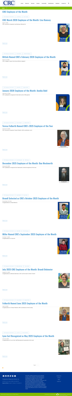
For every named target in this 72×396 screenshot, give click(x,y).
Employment (59, 375)
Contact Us (63, 3)
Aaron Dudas (26, 16)
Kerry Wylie (25, 195)
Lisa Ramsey (18, 16)
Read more (4, 43)
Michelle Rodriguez (27, 53)
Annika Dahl (18, 87)
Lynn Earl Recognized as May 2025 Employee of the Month (28, 336)
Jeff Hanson (27, 160)
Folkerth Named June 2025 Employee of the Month (24, 303)
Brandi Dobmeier (19, 266)
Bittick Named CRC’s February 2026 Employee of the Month (29, 57)
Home (22, 3)
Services (58, 377)
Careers (38, 3)
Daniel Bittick (18, 53)
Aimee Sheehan (25, 332)
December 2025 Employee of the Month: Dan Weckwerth (27, 163)
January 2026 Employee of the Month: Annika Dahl (24, 90)
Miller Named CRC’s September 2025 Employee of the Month (29, 234)
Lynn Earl (18, 332)
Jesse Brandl (18, 195)
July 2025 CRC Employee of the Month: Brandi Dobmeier (27, 269)
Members (57, 3)
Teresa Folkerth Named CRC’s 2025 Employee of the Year (27, 126)
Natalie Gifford (25, 87)
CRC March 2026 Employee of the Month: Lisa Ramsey (26, 20)
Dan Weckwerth (19, 160)
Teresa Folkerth (19, 122)
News (59, 379)
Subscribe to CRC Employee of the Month (2, 367)
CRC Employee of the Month (14, 11)
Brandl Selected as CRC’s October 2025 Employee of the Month (30, 198)
